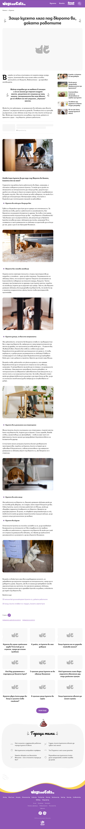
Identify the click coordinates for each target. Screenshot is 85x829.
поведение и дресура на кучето (11, 620)
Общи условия (48, 818)
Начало (4, 10)
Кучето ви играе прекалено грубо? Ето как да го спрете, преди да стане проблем (15, 648)
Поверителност (43, 805)
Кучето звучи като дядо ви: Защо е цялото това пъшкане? (15, 698)
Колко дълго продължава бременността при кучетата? (75, 85)
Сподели (6, 615)
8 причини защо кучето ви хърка (42, 697)
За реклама (40, 803)
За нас (34, 803)
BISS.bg (38, 800)
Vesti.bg (63, 797)
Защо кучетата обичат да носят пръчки (70, 697)
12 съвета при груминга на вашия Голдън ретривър (75, 103)
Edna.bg (48, 797)
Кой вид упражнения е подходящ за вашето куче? (15, 672)
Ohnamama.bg (26, 797)
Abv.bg (5, 797)
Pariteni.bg (41, 797)
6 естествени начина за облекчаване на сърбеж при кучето (75, 95)
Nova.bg (69, 797)
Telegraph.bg (45, 800)
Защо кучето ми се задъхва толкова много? (70, 645)
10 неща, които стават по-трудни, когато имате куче (23, 603)
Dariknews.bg (55, 797)
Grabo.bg (34, 797)
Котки (62, 3)
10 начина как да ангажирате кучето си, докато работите (25, 599)
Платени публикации (33, 805)
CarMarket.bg (77, 797)
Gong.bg (18, 797)
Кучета (53, 3)
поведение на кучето (28, 620)
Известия (42, 808)
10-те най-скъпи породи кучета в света (74, 111)
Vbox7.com (11, 797)
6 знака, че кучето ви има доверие (74, 75)
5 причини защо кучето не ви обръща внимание (42, 672)
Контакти (47, 803)
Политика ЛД (52, 805)
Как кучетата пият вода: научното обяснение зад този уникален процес (70, 673)
